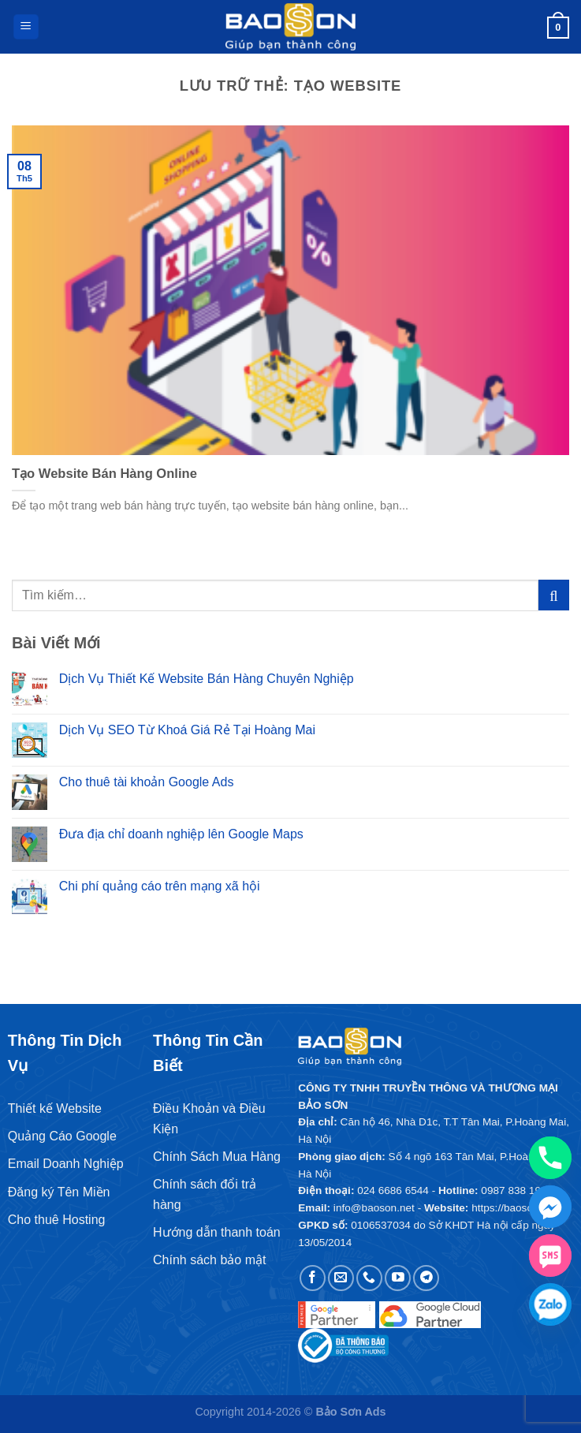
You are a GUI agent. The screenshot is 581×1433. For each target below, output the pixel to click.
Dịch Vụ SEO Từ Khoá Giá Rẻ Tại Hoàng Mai (187, 730)
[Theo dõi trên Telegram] (426, 1278)
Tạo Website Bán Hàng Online (104, 473)
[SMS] (550, 1255)
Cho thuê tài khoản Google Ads (146, 782)
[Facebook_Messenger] (550, 1206)
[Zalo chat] (550, 1304)
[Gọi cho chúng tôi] (369, 1278)
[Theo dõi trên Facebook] (313, 1278)
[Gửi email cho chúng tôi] (341, 1278)
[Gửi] (553, 595)
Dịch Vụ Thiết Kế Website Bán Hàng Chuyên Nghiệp (206, 678)
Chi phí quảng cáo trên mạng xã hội (159, 886)
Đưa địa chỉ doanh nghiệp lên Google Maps (181, 834)
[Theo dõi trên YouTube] (398, 1278)
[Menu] (26, 27)
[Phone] (550, 1157)
